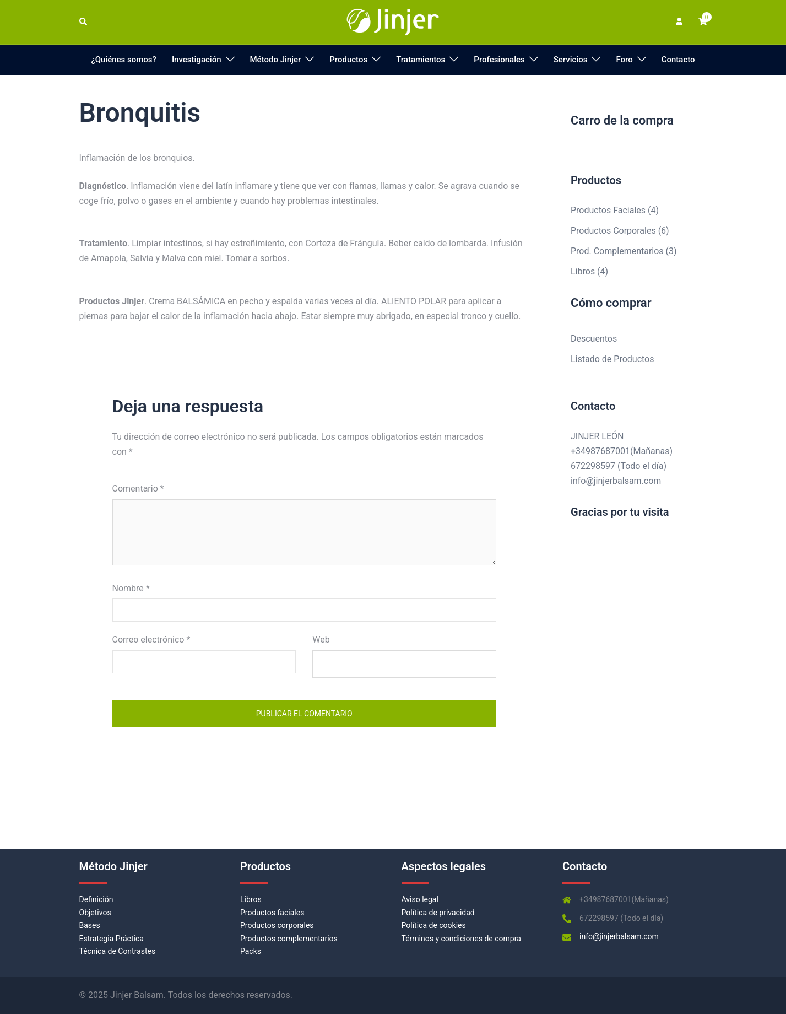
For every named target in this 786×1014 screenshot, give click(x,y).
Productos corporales (277, 925)
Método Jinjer (275, 59)
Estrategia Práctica (111, 938)
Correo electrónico (151, 639)
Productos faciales (272, 912)
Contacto (678, 59)
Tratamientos (420, 59)
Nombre (131, 588)
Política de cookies (434, 925)
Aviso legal (420, 899)
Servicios (571, 59)
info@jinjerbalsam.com (616, 481)
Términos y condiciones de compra (461, 938)
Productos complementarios (289, 938)
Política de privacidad (438, 912)
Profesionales (499, 59)
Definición (96, 899)
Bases (89, 925)
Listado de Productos (612, 359)
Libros (251, 899)
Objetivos (95, 912)
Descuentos (594, 338)
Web (320, 639)
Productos (348, 59)
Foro (624, 59)
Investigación (196, 59)
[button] (83, 22)
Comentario (138, 488)
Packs (250, 951)
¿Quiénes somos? (123, 59)
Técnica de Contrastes (117, 951)
